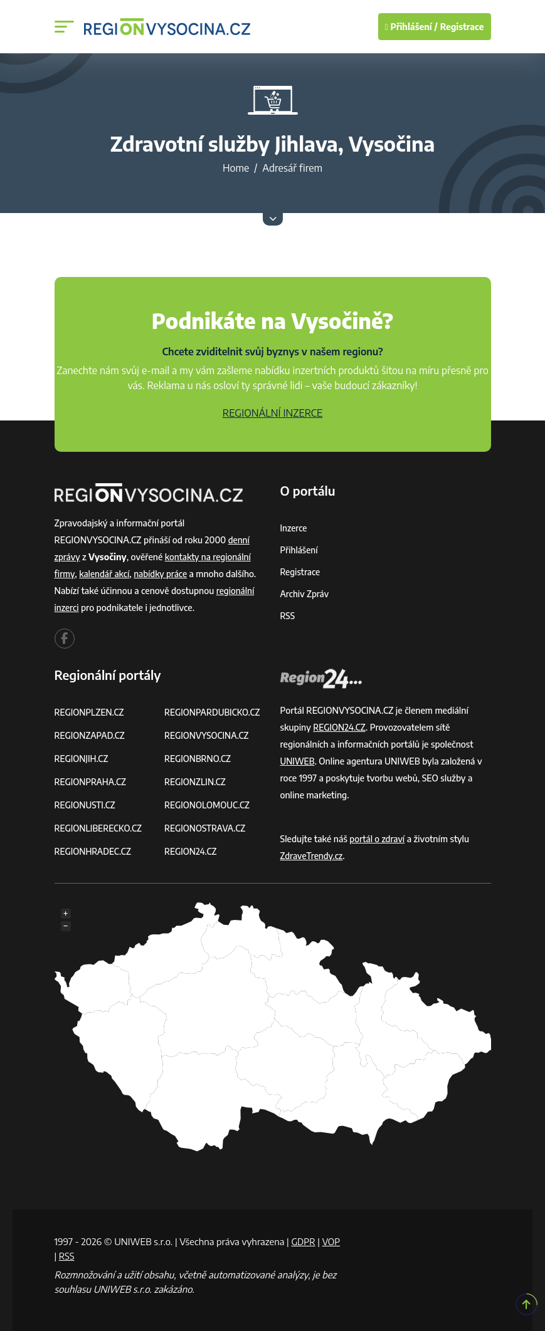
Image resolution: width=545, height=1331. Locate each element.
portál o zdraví (377, 838)
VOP (64, 1255)
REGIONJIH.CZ (82, 758)
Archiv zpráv (305, 593)
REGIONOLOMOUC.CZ (208, 805)
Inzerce (294, 528)
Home (236, 168)
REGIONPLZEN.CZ (91, 712)
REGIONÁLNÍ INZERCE (273, 413)
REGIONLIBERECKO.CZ (100, 828)
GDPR (303, 1241)
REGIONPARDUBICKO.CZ (213, 712)
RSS (287, 615)
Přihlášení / (411, 26)
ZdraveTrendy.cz (312, 855)
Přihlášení (299, 550)
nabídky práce (163, 573)
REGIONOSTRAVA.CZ (206, 828)
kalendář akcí (106, 573)
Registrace (462, 26)
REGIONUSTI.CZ (86, 805)
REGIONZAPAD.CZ (91, 735)
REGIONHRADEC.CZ (94, 851)
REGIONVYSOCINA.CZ (207, 735)
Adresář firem (292, 168)
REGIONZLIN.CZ (196, 781)
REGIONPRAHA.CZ (92, 781)
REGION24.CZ (191, 851)
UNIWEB (298, 761)
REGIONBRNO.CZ (198, 758)
